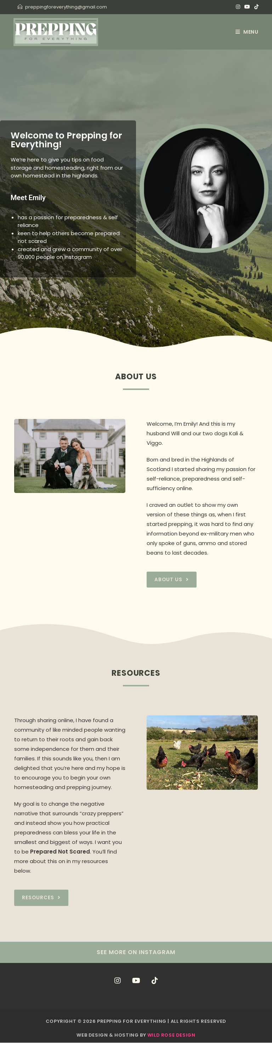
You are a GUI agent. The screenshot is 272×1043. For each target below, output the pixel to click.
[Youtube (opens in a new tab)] (247, 7)
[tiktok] (155, 981)
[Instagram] (117, 981)
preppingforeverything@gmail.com (66, 7)
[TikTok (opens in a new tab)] (255, 7)
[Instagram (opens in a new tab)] (238, 7)
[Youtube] (136, 981)
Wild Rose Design (171, 1035)
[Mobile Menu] (247, 32)
